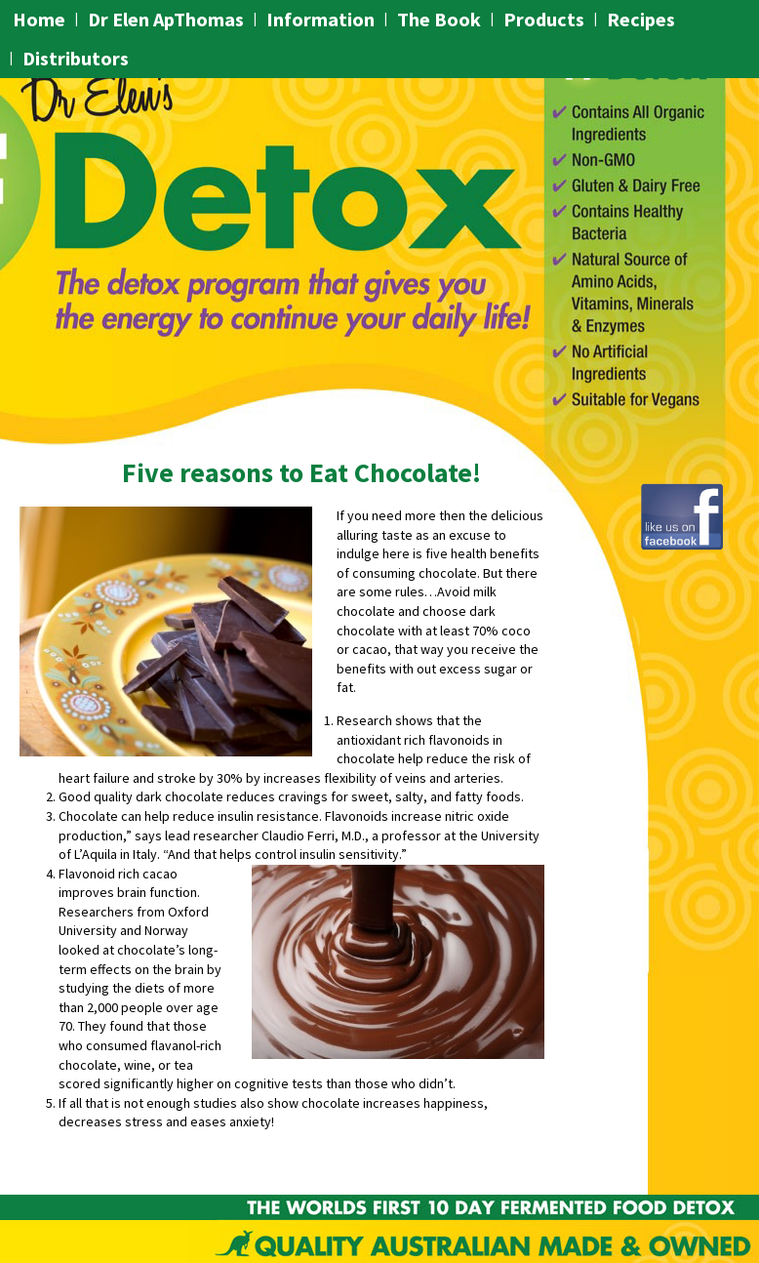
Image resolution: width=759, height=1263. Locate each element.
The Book (439, 19)
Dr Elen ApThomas (166, 19)
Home (39, 19)
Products (543, 19)
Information (320, 19)
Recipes (641, 19)
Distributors (75, 58)
